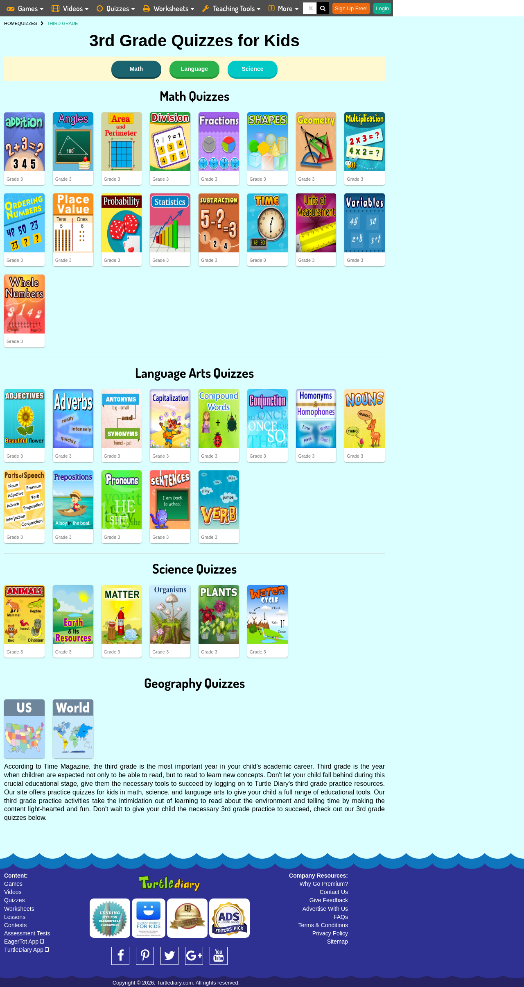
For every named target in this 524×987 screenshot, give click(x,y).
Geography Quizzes (194, 682)
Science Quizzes (194, 568)
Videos (13, 892)
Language (194, 69)
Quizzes (14, 900)
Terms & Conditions (323, 925)
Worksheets (19, 908)
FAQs (341, 917)
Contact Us (334, 892)
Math (136, 69)
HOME (11, 23)
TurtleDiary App (26, 949)
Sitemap (337, 941)
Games (13, 883)
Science (253, 69)
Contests (15, 925)
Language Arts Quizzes (194, 372)
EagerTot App (24, 941)
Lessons (14, 917)
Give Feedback (328, 900)
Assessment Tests (27, 933)
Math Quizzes (194, 95)
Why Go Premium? (324, 883)
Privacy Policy (330, 933)
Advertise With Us (325, 908)
